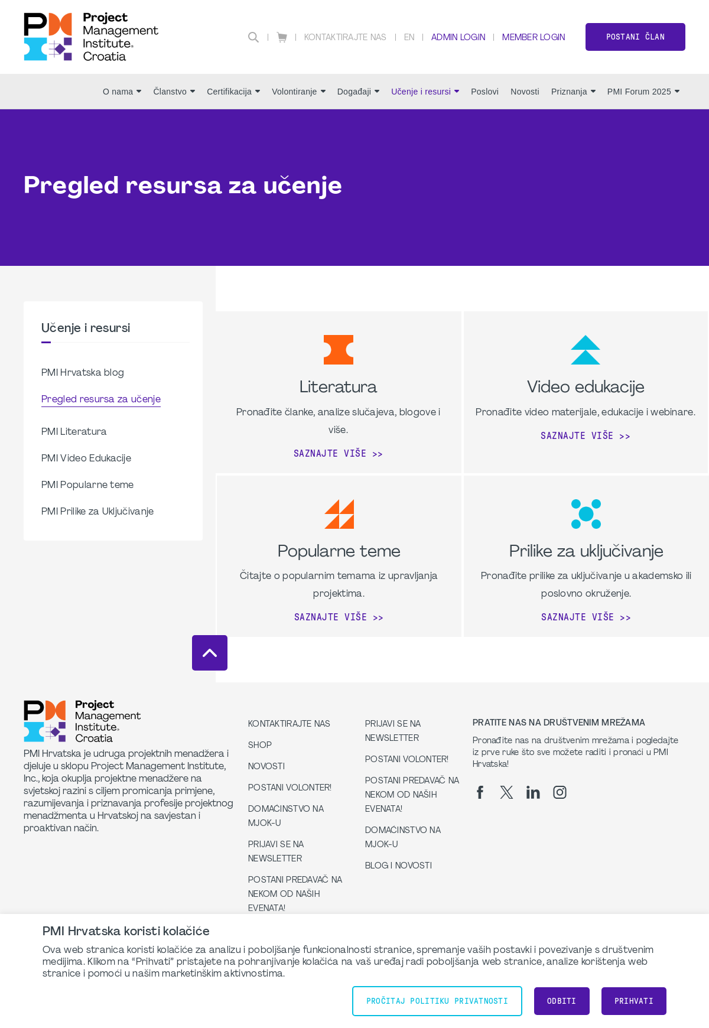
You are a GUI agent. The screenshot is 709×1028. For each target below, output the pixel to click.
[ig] (559, 792)
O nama (122, 91)
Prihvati (633, 1001)
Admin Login (458, 38)
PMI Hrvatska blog (82, 373)
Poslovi (485, 91)
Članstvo (174, 91)
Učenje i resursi (425, 91)
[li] (533, 792)
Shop (260, 745)
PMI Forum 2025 (643, 91)
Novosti (524, 91)
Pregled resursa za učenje (101, 400)
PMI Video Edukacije (86, 459)
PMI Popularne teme (87, 485)
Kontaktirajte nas (345, 38)
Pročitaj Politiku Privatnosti (437, 1001)
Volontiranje (299, 91)
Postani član (635, 36)
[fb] (480, 792)
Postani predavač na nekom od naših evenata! (295, 894)
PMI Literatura (74, 432)
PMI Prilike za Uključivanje (97, 512)
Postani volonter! (290, 788)
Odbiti (562, 1001)
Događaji (358, 91)
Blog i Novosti (398, 866)
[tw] (506, 792)
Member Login (533, 38)
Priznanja (573, 91)
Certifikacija (233, 91)
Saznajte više (330, 453)
